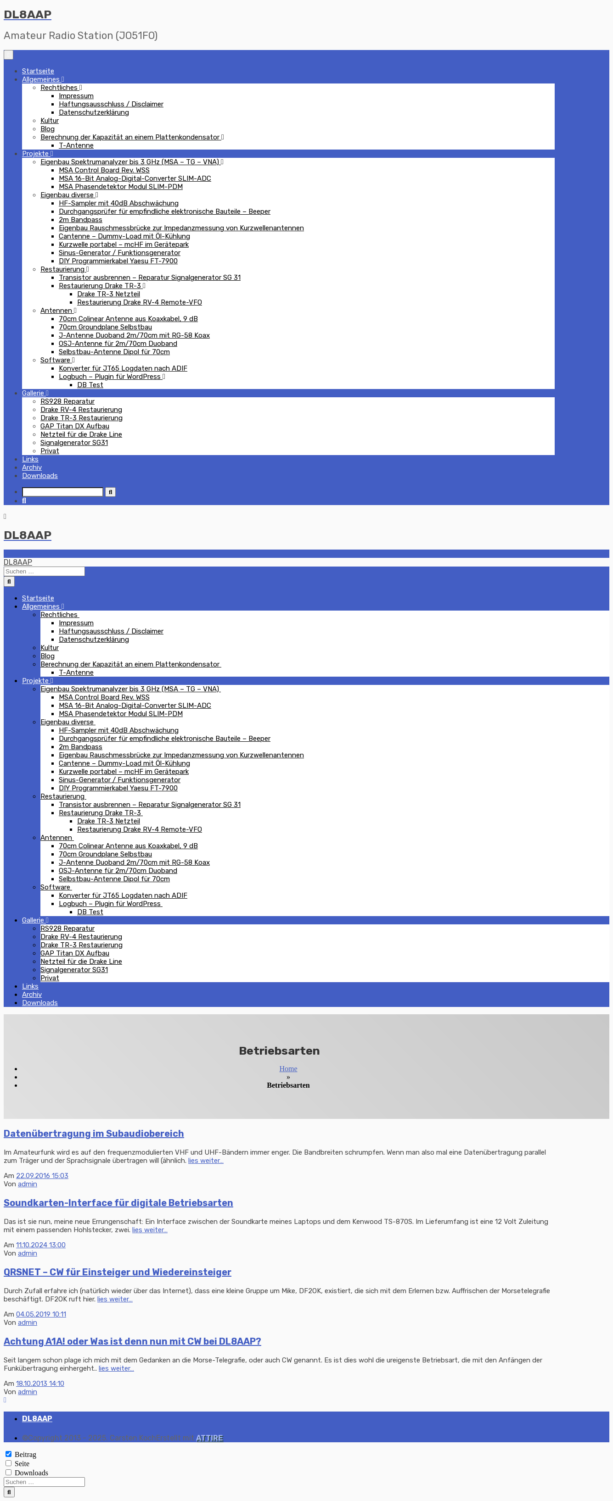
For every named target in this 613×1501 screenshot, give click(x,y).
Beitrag (25, 1454)
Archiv (32, 467)
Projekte (36, 154)
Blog (47, 129)
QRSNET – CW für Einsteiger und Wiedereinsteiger (117, 1272)
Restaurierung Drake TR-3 (101, 286)
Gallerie (34, 393)
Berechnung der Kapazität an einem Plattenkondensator (130, 137)
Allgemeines (42, 79)
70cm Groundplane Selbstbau (105, 327)
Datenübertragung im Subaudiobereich (94, 1133)
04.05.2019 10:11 (41, 1314)
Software (56, 360)
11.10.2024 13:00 (41, 1245)
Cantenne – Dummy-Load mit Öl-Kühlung (124, 236)
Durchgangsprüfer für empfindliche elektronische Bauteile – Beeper (164, 211)
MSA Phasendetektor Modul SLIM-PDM (121, 187)
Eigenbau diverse (68, 195)
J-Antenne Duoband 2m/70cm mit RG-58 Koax (134, 335)
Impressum (76, 96)
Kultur (49, 121)
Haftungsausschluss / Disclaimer (111, 104)
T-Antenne (76, 145)
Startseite (38, 71)
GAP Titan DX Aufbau (74, 426)
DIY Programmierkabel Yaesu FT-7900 (118, 261)
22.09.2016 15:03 (42, 1176)
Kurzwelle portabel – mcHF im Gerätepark (124, 244)
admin (27, 1184)
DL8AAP (18, 562)
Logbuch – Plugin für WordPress (111, 376)
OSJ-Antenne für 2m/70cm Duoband (118, 343)
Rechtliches (59, 87)
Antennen (57, 310)
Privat (49, 451)
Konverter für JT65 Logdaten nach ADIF (123, 368)
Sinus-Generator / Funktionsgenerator (119, 253)
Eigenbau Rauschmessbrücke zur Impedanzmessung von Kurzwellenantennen (181, 228)
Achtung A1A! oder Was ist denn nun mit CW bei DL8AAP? (132, 1341)
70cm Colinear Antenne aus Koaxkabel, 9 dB (128, 319)
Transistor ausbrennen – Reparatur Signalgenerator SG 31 (150, 277)
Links (30, 459)
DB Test (90, 385)
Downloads (40, 476)
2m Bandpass (80, 220)
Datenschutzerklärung (94, 112)
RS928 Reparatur (67, 401)
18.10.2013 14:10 (40, 1383)
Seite (22, 1464)
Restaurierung (63, 269)
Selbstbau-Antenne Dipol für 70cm (114, 352)
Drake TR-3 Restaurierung (81, 418)
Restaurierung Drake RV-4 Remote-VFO (139, 302)
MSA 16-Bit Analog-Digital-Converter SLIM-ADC (135, 178)
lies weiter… (206, 1160)
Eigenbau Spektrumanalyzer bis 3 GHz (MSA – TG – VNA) (130, 162)
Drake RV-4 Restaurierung (81, 410)
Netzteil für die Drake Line (81, 434)
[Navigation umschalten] (8, 55)
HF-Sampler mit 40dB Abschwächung (119, 203)
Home (288, 1069)
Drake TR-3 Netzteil (108, 294)
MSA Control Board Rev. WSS (104, 170)
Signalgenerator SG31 (74, 443)
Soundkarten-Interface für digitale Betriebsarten (118, 1202)
